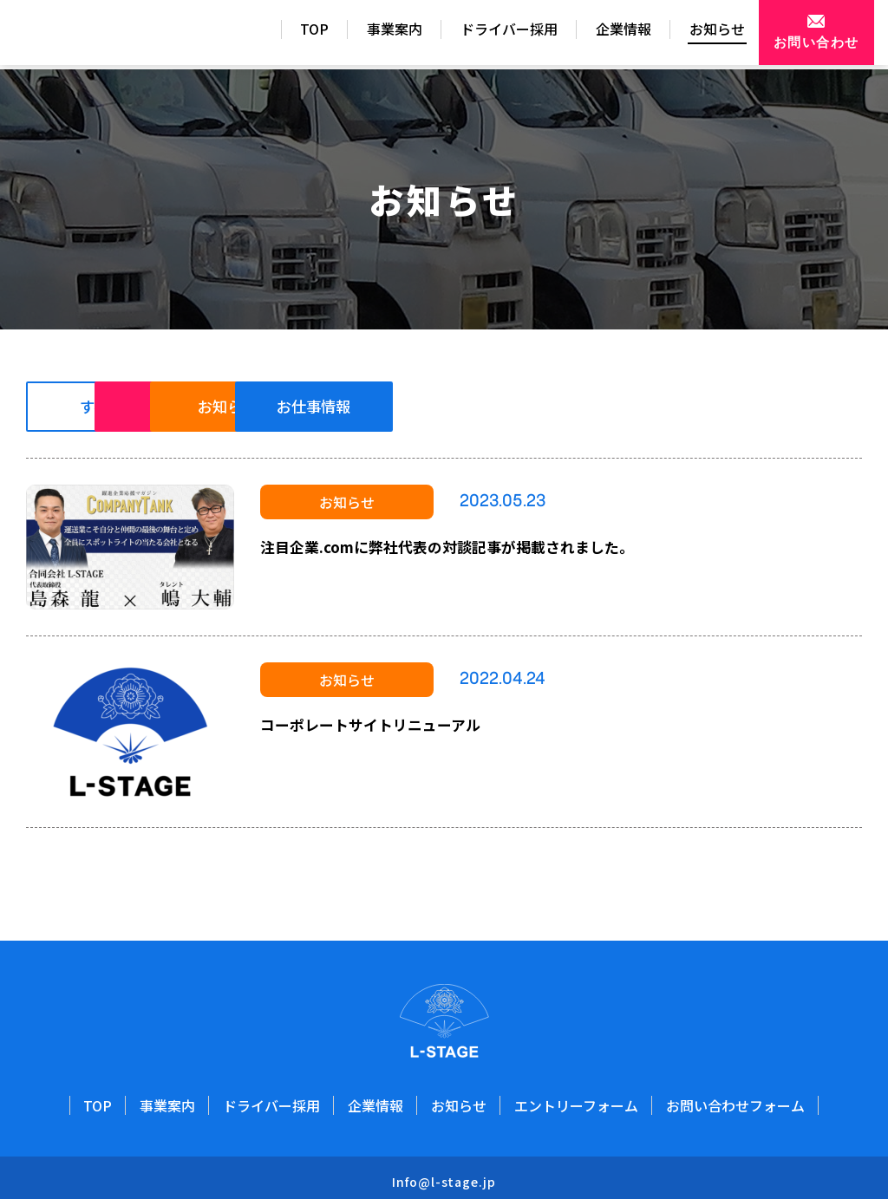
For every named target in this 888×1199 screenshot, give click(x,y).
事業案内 (355, 33)
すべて (117, 407)
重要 (306, 407)
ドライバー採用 (470, 33)
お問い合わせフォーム (735, 1101)
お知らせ (678, 33)
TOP (275, 33)
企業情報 (584, 33)
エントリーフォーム (576, 1101)
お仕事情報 (684, 407)
